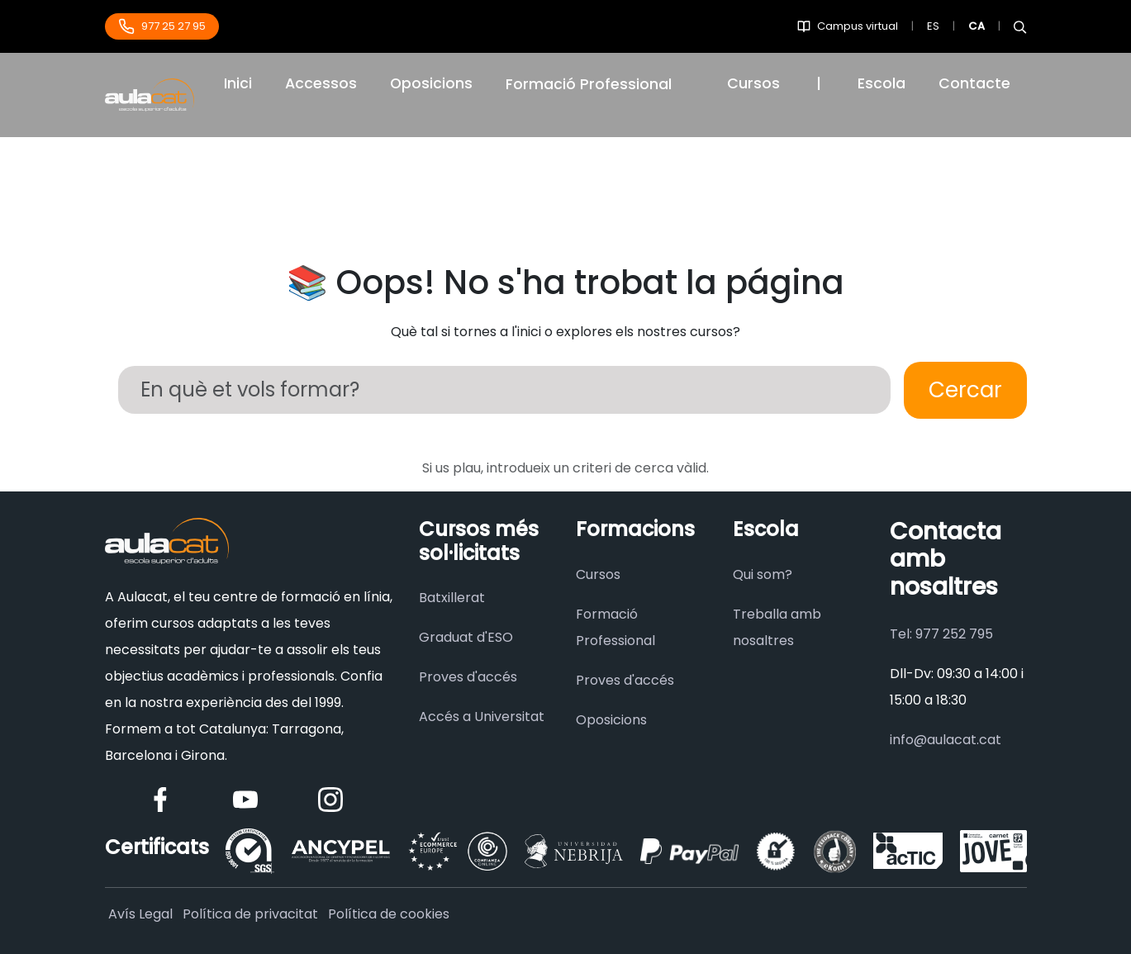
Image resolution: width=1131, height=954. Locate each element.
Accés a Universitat (481, 716)
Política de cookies (388, 913)
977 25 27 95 (162, 26)
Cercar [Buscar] (965, 390)
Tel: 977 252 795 (941, 633)
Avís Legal (140, 913)
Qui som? (762, 574)
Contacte (974, 83)
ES (933, 26)
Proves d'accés (468, 676)
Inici (238, 83)
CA (976, 26)
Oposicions (431, 83)
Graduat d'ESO (466, 637)
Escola (881, 83)
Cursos (753, 83)
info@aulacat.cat (945, 739)
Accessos (321, 83)
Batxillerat (452, 597)
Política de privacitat (250, 913)
